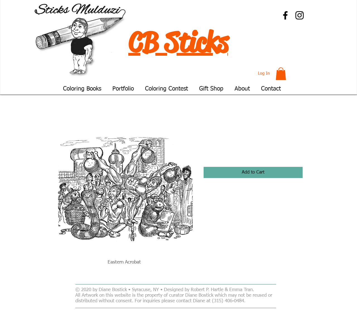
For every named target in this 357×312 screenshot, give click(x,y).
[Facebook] (285, 15)
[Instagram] (299, 15)
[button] (281, 73)
